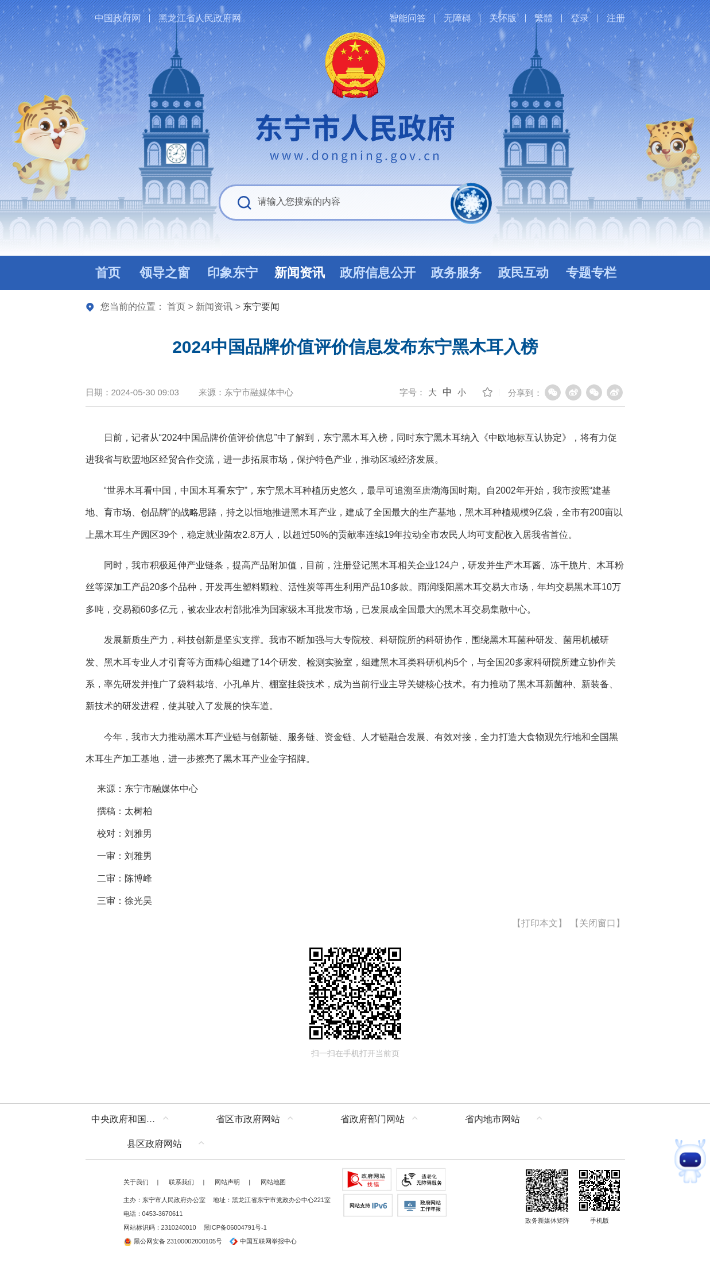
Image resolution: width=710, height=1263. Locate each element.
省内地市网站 (492, 1119)
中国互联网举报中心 (263, 1241)
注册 (616, 18)
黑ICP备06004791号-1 (235, 1227)
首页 (176, 306)
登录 (580, 18)
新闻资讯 (214, 306)
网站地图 (273, 1182)
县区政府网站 (154, 1144)
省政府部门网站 (372, 1119)
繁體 (543, 18)
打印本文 (539, 923)
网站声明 (227, 1182)
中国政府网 (118, 18)
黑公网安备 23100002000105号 (173, 1241)
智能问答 (407, 18)
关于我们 (136, 1182)
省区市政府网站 (248, 1119)
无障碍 (457, 18)
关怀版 (503, 18)
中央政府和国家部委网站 (132, 1119)
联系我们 (181, 1182)
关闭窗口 (597, 923)
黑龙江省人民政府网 (199, 18)
